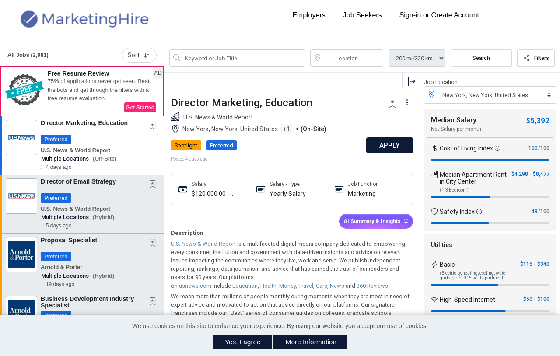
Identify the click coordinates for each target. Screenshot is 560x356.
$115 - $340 (535, 264)
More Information (311, 342)
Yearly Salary (288, 193)
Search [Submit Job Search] (481, 58)
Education (244, 286)
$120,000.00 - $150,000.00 (210, 194)
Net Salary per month (456, 129)
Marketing (362, 193)
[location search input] (353, 58)
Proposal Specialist (69, 240)
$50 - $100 (536, 299)
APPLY (389, 145)
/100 (544, 148)
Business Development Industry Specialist (87, 302)
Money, (287, 286)
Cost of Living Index (466, 148)
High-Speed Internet (467, 299)
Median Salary (453, 120)
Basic (447, 264)
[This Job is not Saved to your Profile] (154, 126)
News (336, 286)
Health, (268, 286)
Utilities (441, 244)
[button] (82, 91)
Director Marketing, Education (84, 122)
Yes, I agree (243, 342)
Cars (321, 286)
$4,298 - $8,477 (530, 174)
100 (533, 148)
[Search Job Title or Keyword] (243, 58)
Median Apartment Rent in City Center (473, 178)
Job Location (441, 82)
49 (535, 211)
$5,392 (538, 120)
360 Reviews (371, 286)
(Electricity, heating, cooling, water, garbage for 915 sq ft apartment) (474, 275)
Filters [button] (536, 58)
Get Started (140, 107)
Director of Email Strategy (78, 181)
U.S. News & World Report (203, 244)
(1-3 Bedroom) (454, 190)
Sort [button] (139, 55)
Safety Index (457, 211)
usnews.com (194, 286)
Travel (305, 286)
